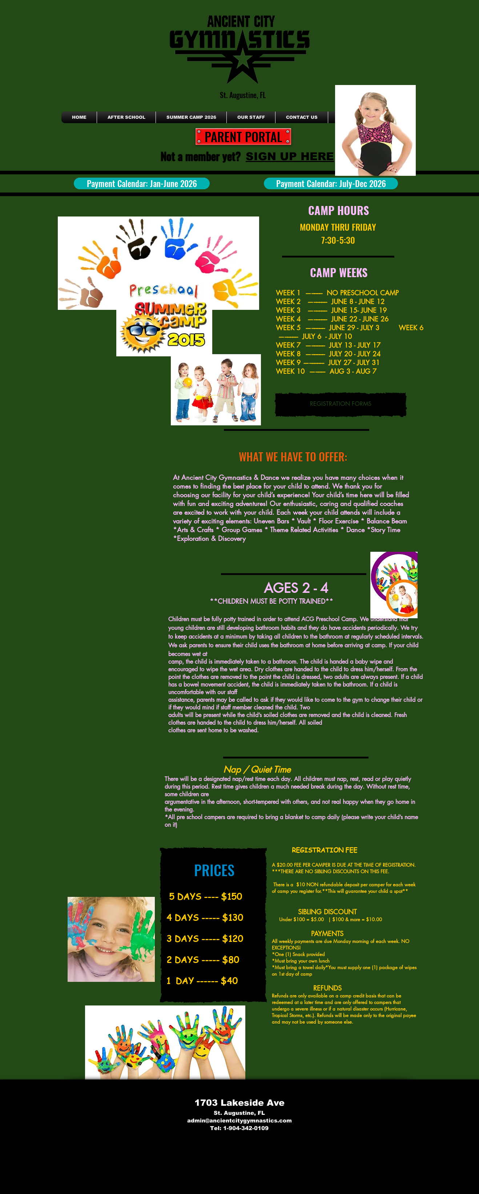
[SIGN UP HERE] (289, 156)
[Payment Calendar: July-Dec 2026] (331, 183)
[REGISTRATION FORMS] (340, 404)
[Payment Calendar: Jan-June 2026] (142, 183)
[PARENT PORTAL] (243, 136)
